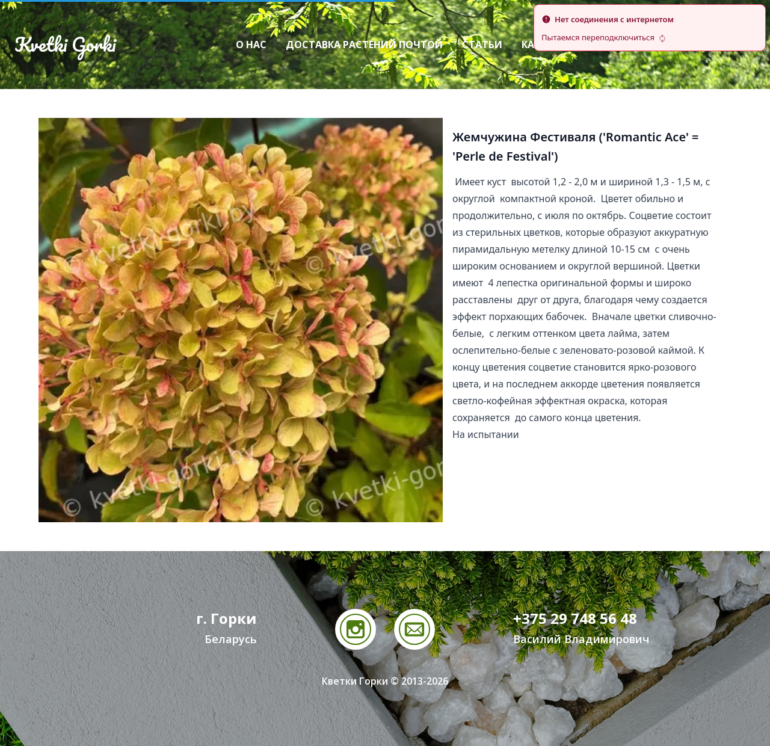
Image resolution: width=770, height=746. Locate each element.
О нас (251, 44)
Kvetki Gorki (65, 44)
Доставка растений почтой (364, 44)
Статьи (482, 44)
